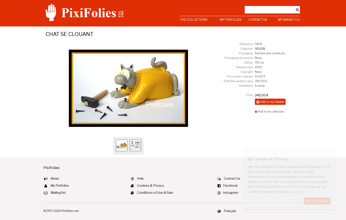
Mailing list (58, 192)
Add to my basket (270, 101)
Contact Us (257, 19)
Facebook (230, 185)
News (55, 178)
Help (140, 178)
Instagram (230, 192)
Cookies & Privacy (150, 185)
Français (230, 211)
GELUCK (260, 48)
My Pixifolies (230, 19)
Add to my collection (269, 111)
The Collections (193, 19)
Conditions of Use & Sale (155, 192)
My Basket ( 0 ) (289, 19)
